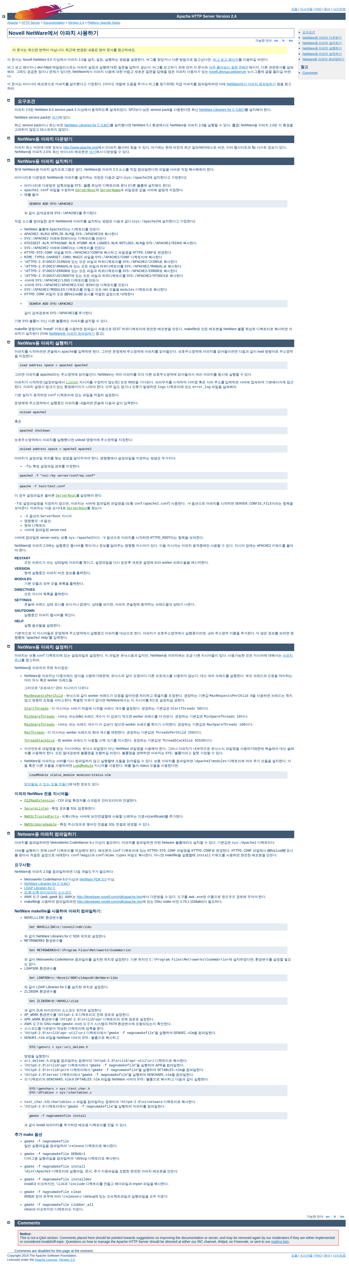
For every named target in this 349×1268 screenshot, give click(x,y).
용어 (327, 9)
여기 (55, 117)
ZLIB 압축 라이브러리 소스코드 (47, 892)
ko (290, 40)
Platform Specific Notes (104, 22)
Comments (310, 73)
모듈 (294, 9)
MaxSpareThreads (39, 725)
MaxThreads (34, 733)
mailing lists (280, 1242)
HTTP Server (31, 22)
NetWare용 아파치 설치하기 (322, 43)
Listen (72, 382)
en (276, 40)
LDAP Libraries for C (39, 888)
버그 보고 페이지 (225, 59)
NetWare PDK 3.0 (92, 879)
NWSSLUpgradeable (40, 825)
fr (284, 40)
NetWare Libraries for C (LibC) (222, 110)
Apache (12, 22)
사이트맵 (339, 9)
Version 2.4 (76, 22)
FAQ (318, 9)
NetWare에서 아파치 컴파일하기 (251, 84)
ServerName (110, 190)
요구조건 (308, 32)
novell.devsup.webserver (227, 72)
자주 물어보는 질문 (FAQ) (228, 67)
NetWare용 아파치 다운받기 (322, 37)
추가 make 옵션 (28, 1134)
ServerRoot (85, 190)
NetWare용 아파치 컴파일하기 (72, 333)
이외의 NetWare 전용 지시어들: (42, 794)
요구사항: (23, 865)
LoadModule (83, 766)
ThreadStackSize (39, 741)
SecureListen (36, 809)
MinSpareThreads (39, 717)
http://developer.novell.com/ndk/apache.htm (109, 897)
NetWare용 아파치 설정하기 (322, 54)
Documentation (53, 22)
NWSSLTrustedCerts (41, 817)
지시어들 (306, 9)
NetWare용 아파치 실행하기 (322, 48)
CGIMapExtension (39, 801)
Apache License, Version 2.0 (55, 1259)
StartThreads (36, 709)
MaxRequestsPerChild (43, 696)
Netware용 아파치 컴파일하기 (323, 59)
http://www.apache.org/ (80, 147)
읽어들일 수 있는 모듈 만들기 (46, 784)
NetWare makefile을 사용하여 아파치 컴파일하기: (58, 911)
